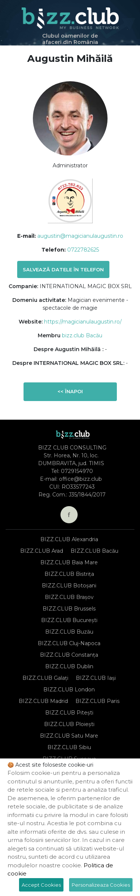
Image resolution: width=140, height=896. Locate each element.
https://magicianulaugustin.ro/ (83, 321)
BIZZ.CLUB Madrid (43, 701)
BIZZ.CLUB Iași (96, 678)
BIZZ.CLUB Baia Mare (69, 562)
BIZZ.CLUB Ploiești (69, 724)
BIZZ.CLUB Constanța (69, 655)
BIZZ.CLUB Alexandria (69, 539)
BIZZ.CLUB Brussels (69, 608)
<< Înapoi (70, 391)
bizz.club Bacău (82, 335)
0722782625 (83, 249)
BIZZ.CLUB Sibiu (69, 747)
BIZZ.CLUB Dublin (69, 666)
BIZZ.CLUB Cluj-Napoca (69, 643)
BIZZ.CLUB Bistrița (69, 574)
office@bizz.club (80, 479)
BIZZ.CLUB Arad (41, 551)
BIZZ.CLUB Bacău (94, 551)
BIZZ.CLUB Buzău (69, 631)
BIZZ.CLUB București (69, 620)
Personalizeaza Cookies (101, 885)
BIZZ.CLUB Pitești (69, 712)
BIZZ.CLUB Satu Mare (69, 735)
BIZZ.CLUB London (69, 689)
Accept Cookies (41, 885)
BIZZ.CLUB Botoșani (69, 585)
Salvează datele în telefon (63, 269)
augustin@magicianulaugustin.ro (80, 236)
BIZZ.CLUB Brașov (69, 597)
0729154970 (77, 471)
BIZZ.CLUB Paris (97, 701)
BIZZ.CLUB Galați (45, 678)
